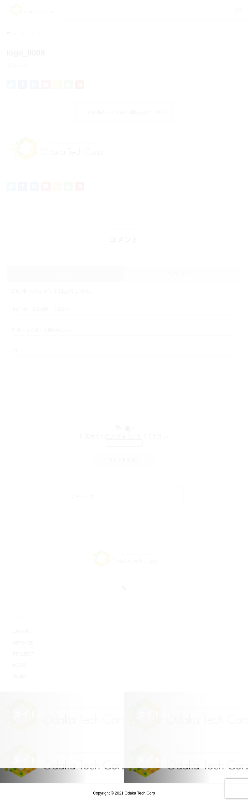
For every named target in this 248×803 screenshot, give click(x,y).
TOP (18, 618)
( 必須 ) (40, 309)
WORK (20, 676)
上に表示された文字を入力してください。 (124, 436)
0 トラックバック (182, 274)
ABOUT (21, 631)
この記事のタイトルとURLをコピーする (124, 112)
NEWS (20, 665)
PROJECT (23, 654)
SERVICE (23, 642)
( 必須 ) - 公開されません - (43, 330)
